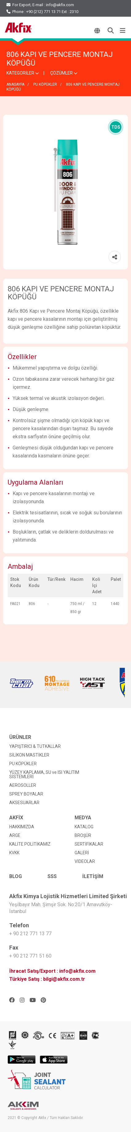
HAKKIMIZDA (21, 826)
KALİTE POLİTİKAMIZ (30, 844)
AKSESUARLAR (24, 802)
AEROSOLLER (22, 785)
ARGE (14, 835)
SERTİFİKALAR (89, 844)
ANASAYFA (15, 84)
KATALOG (84, 826)
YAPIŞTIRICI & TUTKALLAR (35, 746)
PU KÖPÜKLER (45, 84)
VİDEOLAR (85, 861)
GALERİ (82, 852)
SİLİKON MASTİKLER (29, 755)
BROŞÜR (83, 835)
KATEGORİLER (22, 73)
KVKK (14, 852)
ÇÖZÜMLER (63, 73)
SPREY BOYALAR (26, 793)
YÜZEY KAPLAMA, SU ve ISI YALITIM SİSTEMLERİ (44, 774)
